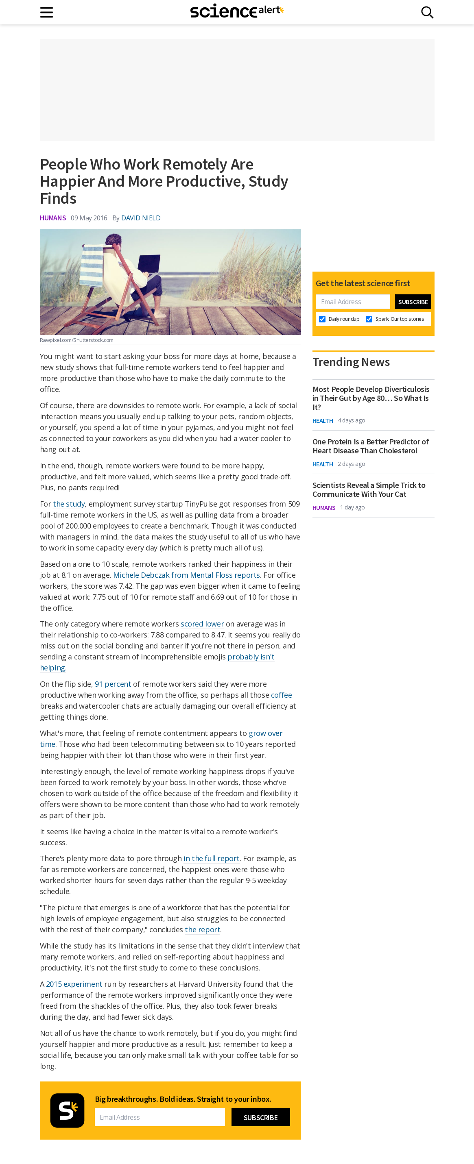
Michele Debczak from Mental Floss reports (186, 575)
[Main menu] (47, 12)
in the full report (211, 858)
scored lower (202, 624)
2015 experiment (73, 984)
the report (202, 929)
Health (322, 420)
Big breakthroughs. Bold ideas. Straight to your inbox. (183, 1098)
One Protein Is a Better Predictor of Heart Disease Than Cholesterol (370, 446)
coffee (281, 695)
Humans (53, 217)
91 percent (113, 684)
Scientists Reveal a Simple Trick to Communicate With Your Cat (369, 489)
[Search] (427, 12)
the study (69, 504)
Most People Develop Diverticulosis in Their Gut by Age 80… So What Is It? (371, 398)
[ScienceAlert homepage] (237, 12)
